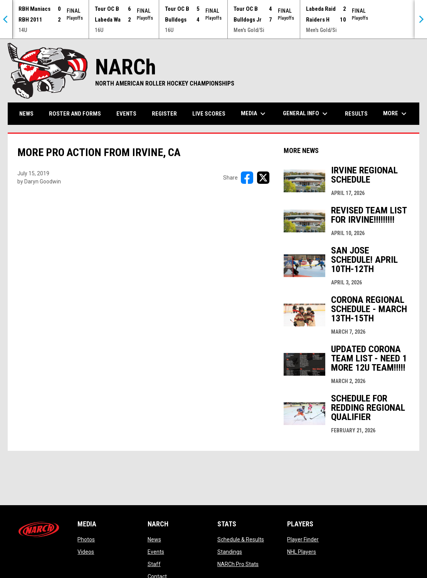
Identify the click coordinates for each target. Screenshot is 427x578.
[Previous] (6, 19)
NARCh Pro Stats (238, 564)
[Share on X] (263, 177)
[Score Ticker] (213, 19)
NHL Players (301, 552)
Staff (154, 564)
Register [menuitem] (164, 113)
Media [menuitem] (254, 113)
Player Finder (303, 539)
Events (156, 552)
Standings (229, 552)
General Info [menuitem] (306, 113)
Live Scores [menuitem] (208, 113)
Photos (86, 539)
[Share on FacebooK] (247, 177)
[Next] (421, 19)
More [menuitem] (396, 113)
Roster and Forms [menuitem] (75, 113)
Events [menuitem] (126, 113)
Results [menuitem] (356, 113)
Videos (85, 552)
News (154, 539)
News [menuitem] (26, 113)
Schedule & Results (240, 539)
